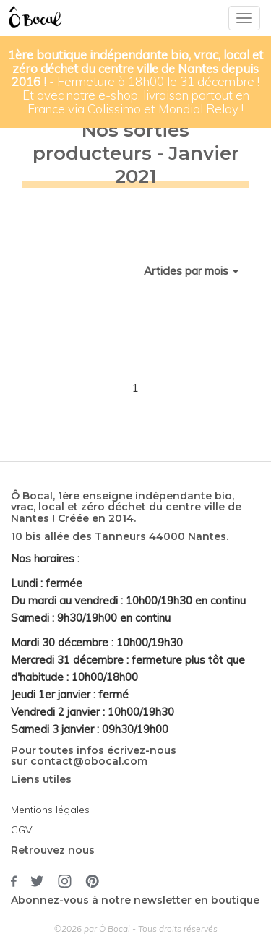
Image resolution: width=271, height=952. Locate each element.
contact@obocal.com (88, 761)
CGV (22, 829)
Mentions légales (50, 809)
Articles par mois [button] (191, 271)
